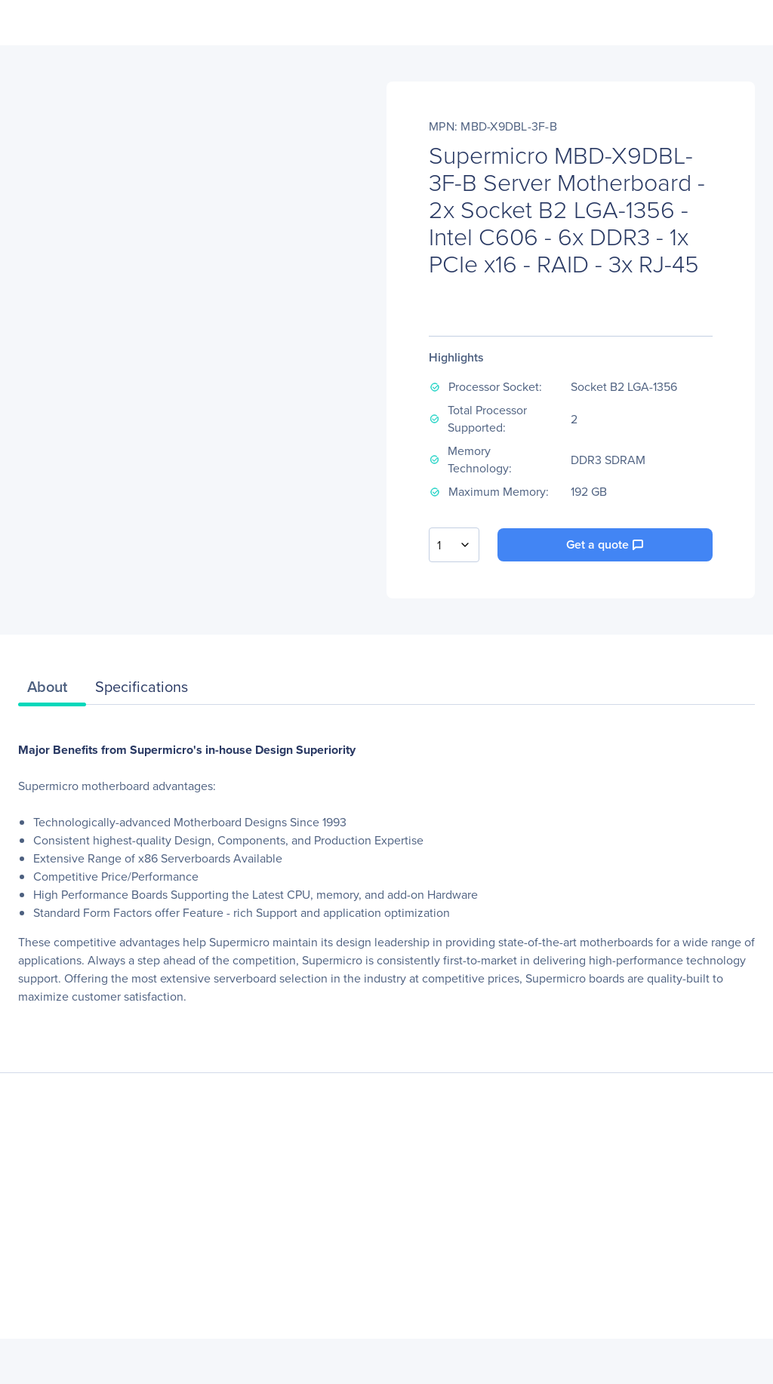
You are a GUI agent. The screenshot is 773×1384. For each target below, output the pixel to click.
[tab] (52, 690)
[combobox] (454, 544)
